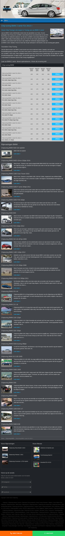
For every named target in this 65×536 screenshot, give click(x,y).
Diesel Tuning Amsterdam (42, 502)
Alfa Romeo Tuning (43, 518)
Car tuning (28, 514)
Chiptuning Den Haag (18, 510)
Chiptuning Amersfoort (29, 506)
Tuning (27, 512)
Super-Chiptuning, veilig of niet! (19, 514)
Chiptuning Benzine (29, 523)
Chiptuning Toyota (59, 523)
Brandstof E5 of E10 (46, 462)
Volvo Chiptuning (55, 506)
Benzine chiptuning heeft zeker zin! (40, 514)
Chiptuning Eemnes (33, 516)
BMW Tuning (51, 518)
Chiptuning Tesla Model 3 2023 (17, 448)
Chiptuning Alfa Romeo (17, 506)
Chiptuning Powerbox (53, 514)
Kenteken (37, 510)
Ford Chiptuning (27, 525)
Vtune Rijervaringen (7, 444)
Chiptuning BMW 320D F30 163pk (13, 200)
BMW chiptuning (22, 520)
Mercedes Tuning (43, 510)
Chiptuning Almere (56, 504)
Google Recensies (11, 504)
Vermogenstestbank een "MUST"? (46, 522)
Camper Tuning (37, 506)
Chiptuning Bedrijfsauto (20, 512)
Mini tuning (61, 520)
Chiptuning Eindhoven (44, 512)
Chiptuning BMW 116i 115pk (11, 317)
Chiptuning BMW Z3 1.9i (9, 304)
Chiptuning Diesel (59, 518)
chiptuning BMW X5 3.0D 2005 (11, 356)
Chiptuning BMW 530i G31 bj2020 (13, 148)
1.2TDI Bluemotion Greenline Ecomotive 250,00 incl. (50, 516)
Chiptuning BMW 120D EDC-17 (12, 409)
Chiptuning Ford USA (29, 510)
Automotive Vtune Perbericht (38, 525)
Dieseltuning (34, 527)
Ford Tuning (35, 522)
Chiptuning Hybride (59, 522)
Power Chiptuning (50, 523)
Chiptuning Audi (53, 512)
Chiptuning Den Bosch (59, 508)
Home (52, 1)
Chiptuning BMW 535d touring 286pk (13, 344)
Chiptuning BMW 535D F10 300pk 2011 (15, 278)
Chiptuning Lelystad (30, 520)
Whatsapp (49, 533)
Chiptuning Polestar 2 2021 (16, 454)
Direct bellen (17, 533)
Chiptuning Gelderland (8, 510)
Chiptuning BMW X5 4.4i (9, 291)
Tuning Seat (4, 525)
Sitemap (57, 1)
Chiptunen (5, 502)
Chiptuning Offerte (34, 512)
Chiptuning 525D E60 (8, 213)
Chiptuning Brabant (46, 506)
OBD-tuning (18, 504)
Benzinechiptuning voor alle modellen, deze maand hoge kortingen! (17, 522)
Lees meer (17, 153)
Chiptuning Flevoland (6, 518)
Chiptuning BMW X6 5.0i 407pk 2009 (13, 239)
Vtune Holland (56, 502)
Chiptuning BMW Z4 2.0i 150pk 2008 (13, 265)
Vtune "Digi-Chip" (20, 523)
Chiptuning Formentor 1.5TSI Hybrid (18, 461)
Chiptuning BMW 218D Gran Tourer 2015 (15, 174)
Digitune (50, 502)
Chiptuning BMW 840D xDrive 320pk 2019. (16, 160)
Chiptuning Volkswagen (53, 520)
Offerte (57, 74)
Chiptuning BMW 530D (9, 396)
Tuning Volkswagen (12, 525)
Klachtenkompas (24, 516)
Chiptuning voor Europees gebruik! (19, 518)
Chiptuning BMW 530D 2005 (11, 369)
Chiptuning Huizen (33, 504)
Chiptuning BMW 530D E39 (10, 424)
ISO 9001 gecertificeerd (41, 520)
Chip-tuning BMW (10, 438)
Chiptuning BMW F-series (16, 508)
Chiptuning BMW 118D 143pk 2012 (13, 252)
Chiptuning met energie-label (45, 504)
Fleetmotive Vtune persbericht (28, 502)
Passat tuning (13, 523)
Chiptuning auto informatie (14, 516)
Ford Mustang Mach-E (46, 455)
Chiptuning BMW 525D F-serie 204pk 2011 (16, 187)
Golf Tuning (20, 525)
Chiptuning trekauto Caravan (14, 502)
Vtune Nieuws (37, 444)
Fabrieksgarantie (58, 510)
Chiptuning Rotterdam (12, 520)
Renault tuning (5, 523)
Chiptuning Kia (25, 504)
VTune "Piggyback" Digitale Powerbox (44, 508)
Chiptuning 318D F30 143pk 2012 (12, 226)
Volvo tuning (4, 520)
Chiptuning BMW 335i (8, 382)
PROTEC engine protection (29, 508)
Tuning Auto (51, 510)
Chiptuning (8, 514)
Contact (62, 1)
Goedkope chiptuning (33, 518)
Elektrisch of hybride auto (47, 448)
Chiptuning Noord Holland (8, 512)
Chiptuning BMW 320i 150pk (11, 331)
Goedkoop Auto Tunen (40, 523)
